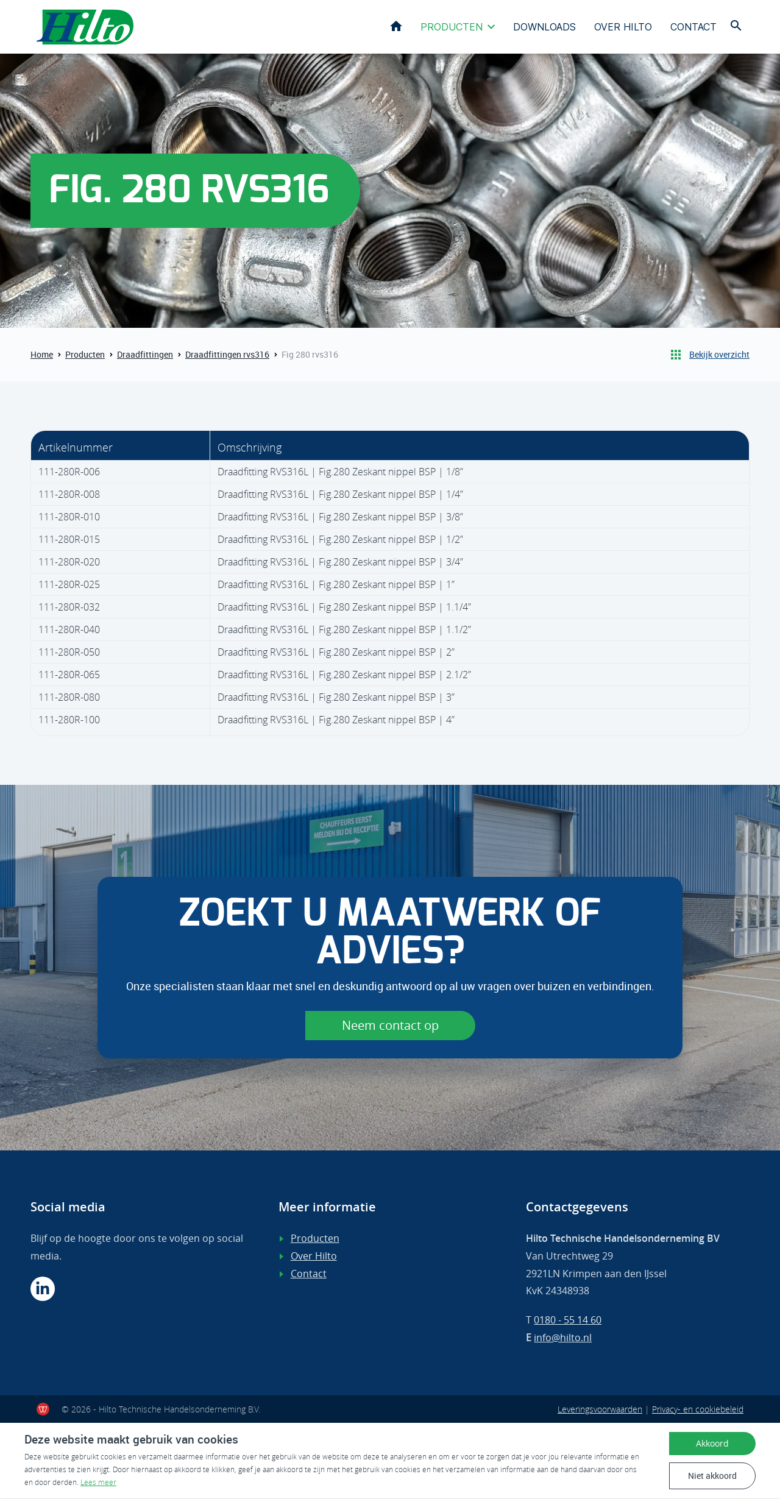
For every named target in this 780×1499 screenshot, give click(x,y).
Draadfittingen (145, 355)
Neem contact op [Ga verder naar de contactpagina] (390, 1026)
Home (396, 27)
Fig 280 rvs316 (310, 355)
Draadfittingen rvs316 (227, 355)
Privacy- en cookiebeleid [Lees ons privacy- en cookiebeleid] (697, 1410)
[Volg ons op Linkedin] (42, 1289)
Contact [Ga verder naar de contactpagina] (309, 1274)
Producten (451, 27)
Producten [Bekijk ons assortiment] (315, 1239)
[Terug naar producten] (675, 356)
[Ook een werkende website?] (43, 1409)
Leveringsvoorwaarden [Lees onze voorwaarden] (600, 1410)
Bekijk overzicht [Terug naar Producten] (719, 355)
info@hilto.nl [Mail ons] (563, 1338)
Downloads (544, 27)
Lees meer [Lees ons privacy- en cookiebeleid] (98, 1482)
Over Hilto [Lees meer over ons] (314, 1256)
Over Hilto (623, 27)
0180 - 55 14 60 (567, 1321)
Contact (693, 27)
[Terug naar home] (86, 27)
